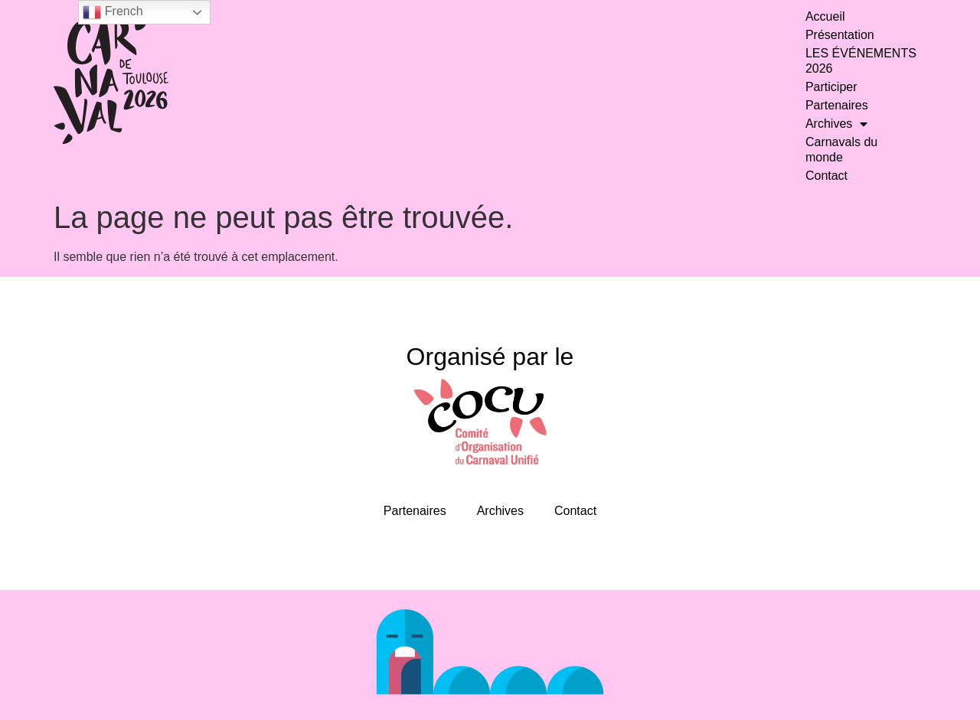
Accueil (825, 16)
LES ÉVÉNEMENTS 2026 (860, 61)
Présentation (839, 34)
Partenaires (836, 105)
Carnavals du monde (841, 149)
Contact (826, 175)
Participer (831, 86)
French (112, 12)
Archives (836, 124)
